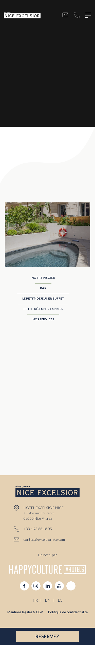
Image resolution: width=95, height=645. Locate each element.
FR (35, 600)
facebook (24, 585)
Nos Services (43, 319)
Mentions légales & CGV (25, 612)
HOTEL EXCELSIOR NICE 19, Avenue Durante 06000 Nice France (44, 512)
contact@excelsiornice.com (65, 15)
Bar (43, 288)
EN (48, 600)
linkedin (47, 585)
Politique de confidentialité (68, 612)
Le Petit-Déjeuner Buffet (43, 298)
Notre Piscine (43, 278)
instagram (36, 585)
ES (60, 600)
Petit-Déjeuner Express (43, 309)
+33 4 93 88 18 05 (76, 15)
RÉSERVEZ (47, 636)
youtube (59, 585)
